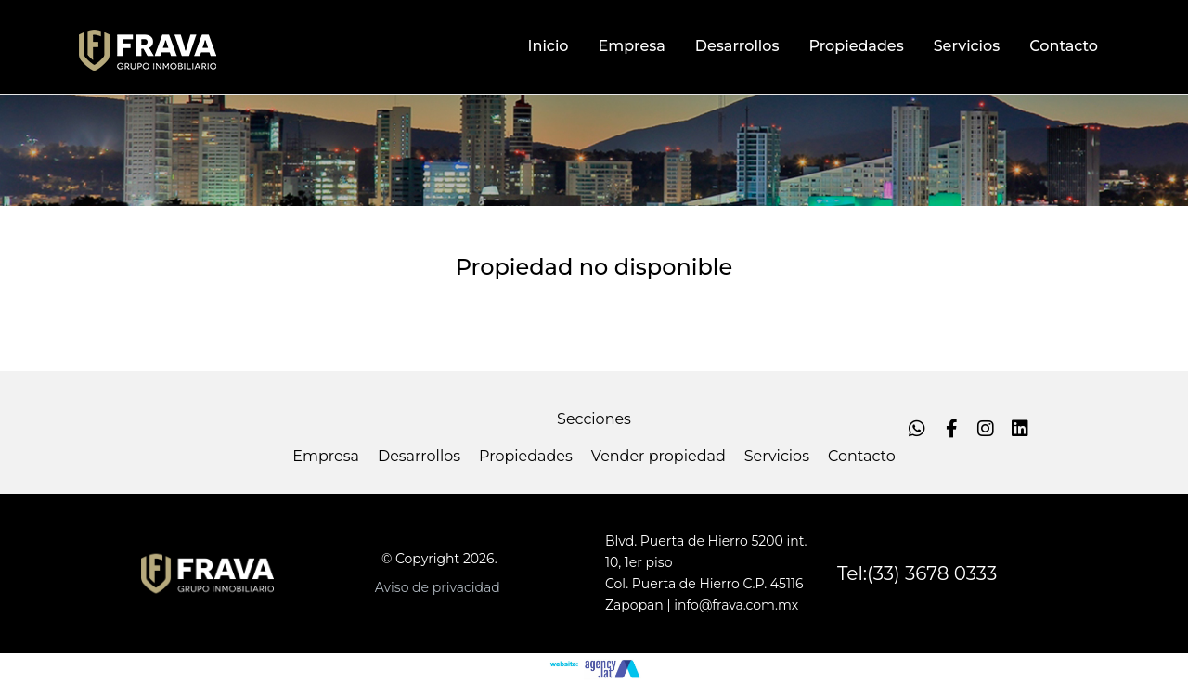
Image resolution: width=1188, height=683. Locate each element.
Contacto (862, 456)
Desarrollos (419, 456)
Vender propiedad (658, 456)
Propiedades (526, 456)
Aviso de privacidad (437, 587)
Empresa (325, 456)
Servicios (776, 456)
